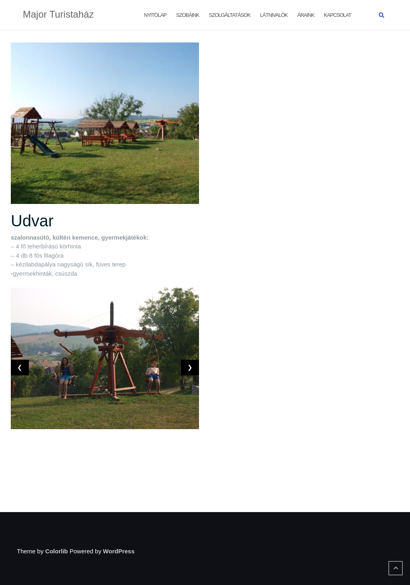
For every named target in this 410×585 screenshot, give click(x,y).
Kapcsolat (337, 15)
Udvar (32, 221)
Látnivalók (273, 15)
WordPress (119, 551)
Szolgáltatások (230, 15)
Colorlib (56, 551)
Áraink (305, 15)
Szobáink (187, 15)
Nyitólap (155, 15)
